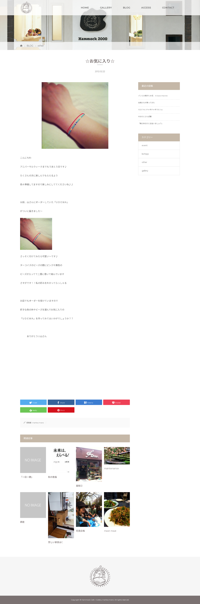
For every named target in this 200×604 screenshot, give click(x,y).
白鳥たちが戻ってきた (146, 103)
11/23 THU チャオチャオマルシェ (150, 110)
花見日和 (80, 531)
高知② (79, 486)
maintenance (111, 468)
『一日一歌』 (26, 477)
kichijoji (145, 154)
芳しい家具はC (55, 542)
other (144, 162)
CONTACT (168, 7)
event (145, 145)
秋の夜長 (52, 477)
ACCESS (146, 7)
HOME (85, 7)
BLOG (126, 7)
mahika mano (38, 423)
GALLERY (106, 7)
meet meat (110, 531)
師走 (22, 522)
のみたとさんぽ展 (145, 116)
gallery (145, 170)
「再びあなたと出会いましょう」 (150, 123)
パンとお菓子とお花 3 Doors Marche (153, 96)
